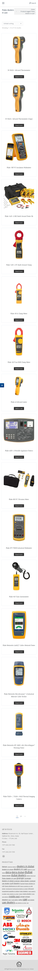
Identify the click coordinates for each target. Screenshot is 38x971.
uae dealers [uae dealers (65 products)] (8, 902)
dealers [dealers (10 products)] (14, 867)
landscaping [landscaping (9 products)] (9, 889)
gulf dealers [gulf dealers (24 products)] (15, 883)
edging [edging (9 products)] (28, 875)
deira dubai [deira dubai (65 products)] (18, 872)
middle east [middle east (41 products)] (14, 896)
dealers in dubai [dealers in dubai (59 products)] (25, 866)
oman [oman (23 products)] (22, 896)
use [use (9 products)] (28, 903)
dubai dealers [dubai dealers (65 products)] (18, 875)
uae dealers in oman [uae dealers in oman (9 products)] (20, 903)
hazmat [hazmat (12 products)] (22, 883)
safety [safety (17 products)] (20, 900)
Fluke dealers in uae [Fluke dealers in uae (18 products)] (9, 878)
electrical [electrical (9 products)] (32, 875)
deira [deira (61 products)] (8, 872)
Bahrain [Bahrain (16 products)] (4, 867)
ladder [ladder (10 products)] (4, 889)
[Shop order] (12, 24)
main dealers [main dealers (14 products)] (24, 891)
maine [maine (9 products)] (20, 894)
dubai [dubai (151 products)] (28, 872)
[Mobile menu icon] (3, 3)
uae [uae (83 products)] (25, 899)
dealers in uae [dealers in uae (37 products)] (20, 869)
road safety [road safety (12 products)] (14, 900)
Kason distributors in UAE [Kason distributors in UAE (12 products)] (12, 886)
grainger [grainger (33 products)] (20, 878)
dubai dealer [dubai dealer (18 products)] (6, 875)
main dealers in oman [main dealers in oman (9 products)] (13, 894)
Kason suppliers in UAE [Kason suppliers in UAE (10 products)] (26, 886)
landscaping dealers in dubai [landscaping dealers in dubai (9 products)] (20, 889)
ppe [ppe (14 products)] (9, 900)
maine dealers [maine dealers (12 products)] (27, 894)
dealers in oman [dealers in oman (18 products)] (7, 869)
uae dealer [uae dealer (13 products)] (31, 900)
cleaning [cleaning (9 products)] (9, 867)
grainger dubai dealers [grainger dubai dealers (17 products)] (21, 881)
